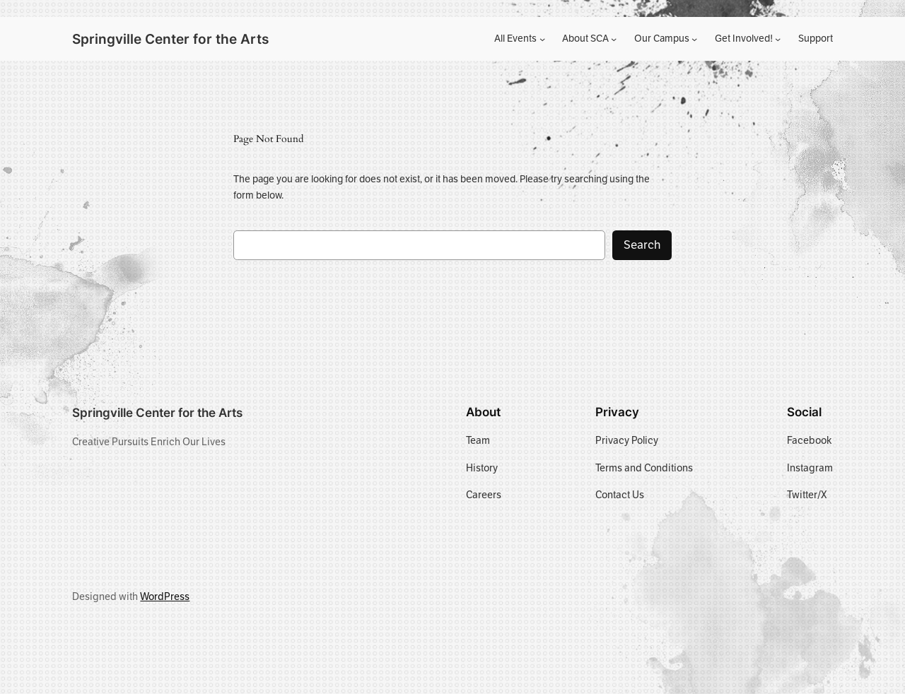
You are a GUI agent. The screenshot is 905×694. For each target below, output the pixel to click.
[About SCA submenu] (614, 39)
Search (642, 244)
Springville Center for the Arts (170, 38)
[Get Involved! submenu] (778, 39)
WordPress (164, 596)
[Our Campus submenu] (694, 39)
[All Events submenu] (542, 39)
